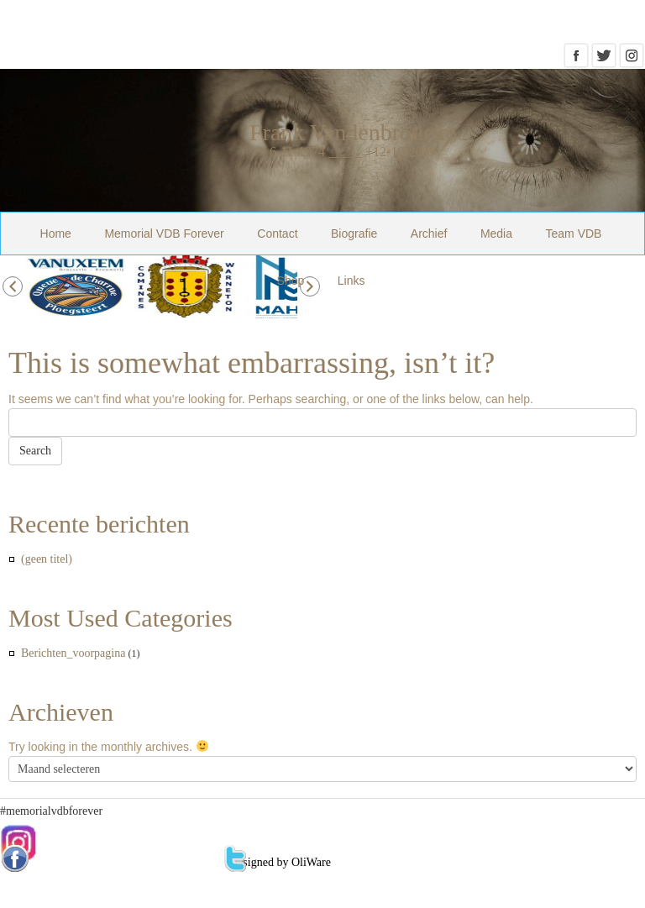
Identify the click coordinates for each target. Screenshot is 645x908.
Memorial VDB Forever (163, 233)
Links (351, 280)
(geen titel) (46, 559)
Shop (291, 280)
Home (55, 233)
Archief (429, 233)
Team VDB (574, 233)
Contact (277, 233)
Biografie (354, 233)
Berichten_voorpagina (73, 653)
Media (496, 233)
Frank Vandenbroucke (352, 132)
